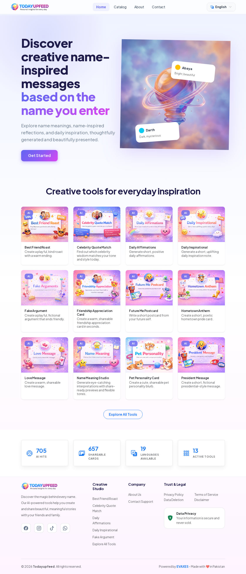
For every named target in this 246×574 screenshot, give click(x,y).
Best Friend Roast (105, 499)
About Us (134, 494)
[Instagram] (39, 528)
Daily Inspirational (105, 530)
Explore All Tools (123, 414)
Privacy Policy (174, 494)
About (139, 7)
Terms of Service (206, 494)
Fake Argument (103, 537)
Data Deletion (174, 500)
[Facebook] (26, 528)
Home (101, 7)
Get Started (39, 155)
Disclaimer (201, 500)
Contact (158, 7)
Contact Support (140, 501)
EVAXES (183, 566)
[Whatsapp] (65, 528)
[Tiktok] (52, 528)
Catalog (120, 7)
